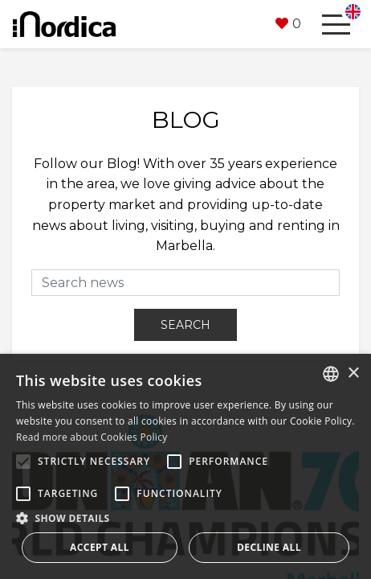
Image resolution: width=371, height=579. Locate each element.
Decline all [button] (269, 547)
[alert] (185, 466)
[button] (288, 24)
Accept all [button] (99, 547)
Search (185, 325)
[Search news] (185, 282)
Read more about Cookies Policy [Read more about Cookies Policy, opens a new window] (92, 437)
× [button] (353, 374)
